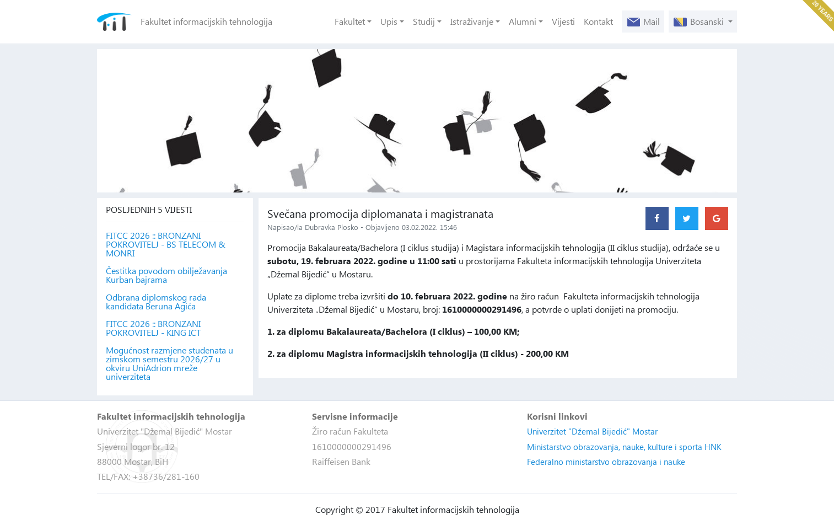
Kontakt (598, 21)
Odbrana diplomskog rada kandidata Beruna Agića (156, 301)
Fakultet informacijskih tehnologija (206, 21)
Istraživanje (471, 21)
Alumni (522, 21)
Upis (388, 21)
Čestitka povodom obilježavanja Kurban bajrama (166, 275)
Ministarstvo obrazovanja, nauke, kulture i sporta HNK (624, 446)
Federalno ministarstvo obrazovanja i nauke (606, 461)
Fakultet (350, 21)
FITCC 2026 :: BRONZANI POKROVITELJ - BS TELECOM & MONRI (165, 244)
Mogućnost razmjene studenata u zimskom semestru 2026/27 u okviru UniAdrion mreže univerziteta (169, 363)
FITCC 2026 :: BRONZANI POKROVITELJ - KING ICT (153, 328)
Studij (424, 21)
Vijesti (563, 21)
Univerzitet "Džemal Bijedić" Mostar (592, 431)
